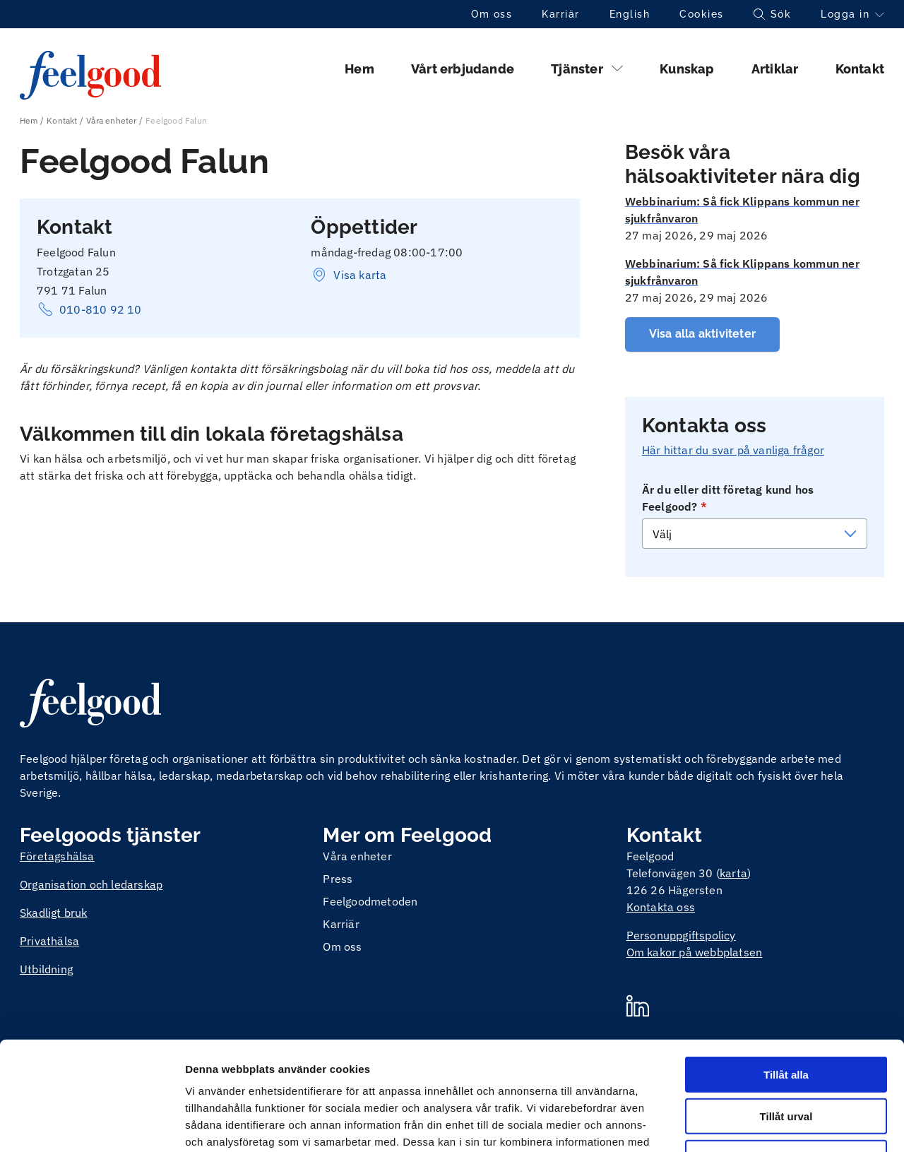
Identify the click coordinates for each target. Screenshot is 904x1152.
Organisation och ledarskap (91, 884)
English (629, 14)
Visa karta (348, 275)
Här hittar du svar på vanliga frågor (733, 450)
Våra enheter (111, 120)
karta (733, 873)
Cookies (701, 14)
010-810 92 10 (89, 309)
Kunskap (687, 68)
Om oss (491, 14)
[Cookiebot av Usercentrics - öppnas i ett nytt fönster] (91, 1124)
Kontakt (859, 68)
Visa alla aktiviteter (702, 333)
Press (337, 879)
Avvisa (786, 1049)
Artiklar (775, 68)
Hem (359, 68)
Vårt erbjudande (462, 68)
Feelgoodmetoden (370, 901)
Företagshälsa (57, 856)
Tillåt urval (786, 1008)
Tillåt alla (786, 966)
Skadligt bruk (54, 912)
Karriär (561, 14)
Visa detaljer (767, 1124)
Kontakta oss (660, 907)
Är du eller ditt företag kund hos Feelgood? (728, 497)
